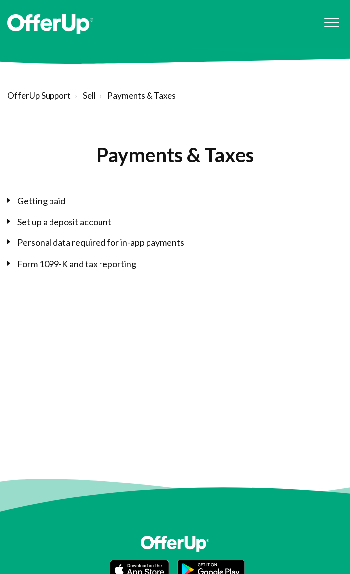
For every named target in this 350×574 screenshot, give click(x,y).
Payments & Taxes (141, 95)
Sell (89, 95)
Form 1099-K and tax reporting (76, 263)
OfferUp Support (39, 95)
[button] (331, 23)
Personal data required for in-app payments (100, 242)
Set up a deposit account (64, 221)
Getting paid (41, 200)
